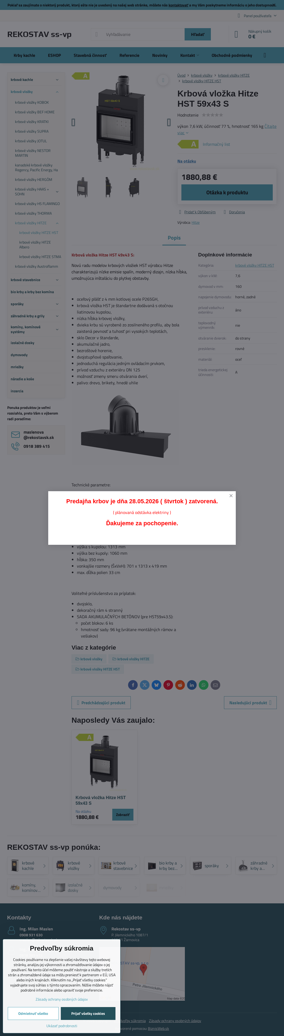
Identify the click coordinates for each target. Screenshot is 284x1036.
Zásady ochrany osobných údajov (62, 999)
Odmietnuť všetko (33, 1013)
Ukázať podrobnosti (61, 1025)
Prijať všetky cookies (88, 1013)
